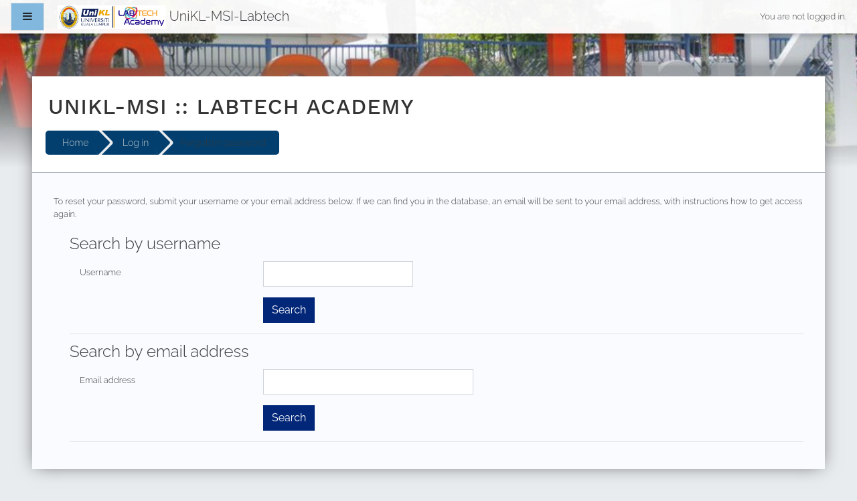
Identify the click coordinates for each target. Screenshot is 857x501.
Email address (107, 380)
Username (100, 272)
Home (75, 142)
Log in (136, 142)
